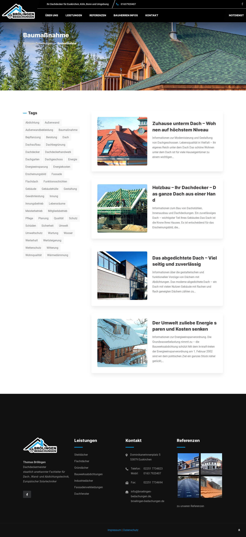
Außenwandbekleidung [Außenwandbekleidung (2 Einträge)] (39, 130)
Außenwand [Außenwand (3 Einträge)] (52, 122)
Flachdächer (81, 461)
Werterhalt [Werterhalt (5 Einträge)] (31, 240)
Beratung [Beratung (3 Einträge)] (51, 137)
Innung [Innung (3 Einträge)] (54, 196)
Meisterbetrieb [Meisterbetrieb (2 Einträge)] (34, 211)
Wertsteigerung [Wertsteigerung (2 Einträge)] (52, 240)
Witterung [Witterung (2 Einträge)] (52, 247)
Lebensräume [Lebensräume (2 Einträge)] (57, 203)
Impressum (114, 530)
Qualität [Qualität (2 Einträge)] (59, 218)
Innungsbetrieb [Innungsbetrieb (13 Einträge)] (34, 203)
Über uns (51, 15)
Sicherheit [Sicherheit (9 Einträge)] (47, 225)
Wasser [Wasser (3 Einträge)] (68, 233)
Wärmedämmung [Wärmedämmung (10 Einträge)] (57, 255)
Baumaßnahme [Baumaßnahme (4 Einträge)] (68, 130)
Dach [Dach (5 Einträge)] (66, 137)
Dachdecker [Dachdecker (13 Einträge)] (32, 152)
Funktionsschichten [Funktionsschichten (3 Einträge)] (55, 181)
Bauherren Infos (126, 15)
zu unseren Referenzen (190, 506)
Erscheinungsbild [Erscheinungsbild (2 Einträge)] (35, 174)
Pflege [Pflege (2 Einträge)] (29, 218)
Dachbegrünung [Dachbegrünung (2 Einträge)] (55, 144)
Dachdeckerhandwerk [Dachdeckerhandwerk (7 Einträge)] (58, 152)
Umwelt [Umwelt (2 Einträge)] (63, 225)
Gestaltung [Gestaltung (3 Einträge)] (70, 188)
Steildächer (81, 454)
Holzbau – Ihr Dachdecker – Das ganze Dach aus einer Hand (184, 194)
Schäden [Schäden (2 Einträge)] (30, 225)
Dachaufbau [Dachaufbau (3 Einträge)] (32, 144)
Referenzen (98, 15)
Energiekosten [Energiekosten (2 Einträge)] (61, 166)
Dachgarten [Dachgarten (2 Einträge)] (32, 159)
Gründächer (81, 467)
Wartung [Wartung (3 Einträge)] (53, 233)
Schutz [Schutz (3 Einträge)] (73, 218)
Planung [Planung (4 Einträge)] (43, 218)
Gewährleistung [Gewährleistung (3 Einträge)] (34, 196)
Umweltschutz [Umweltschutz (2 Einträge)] (34, 233)
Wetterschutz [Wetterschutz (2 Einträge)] (33, 247)
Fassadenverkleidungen (88, 487)
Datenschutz (130, 530)
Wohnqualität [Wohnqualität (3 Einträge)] (33, 255)
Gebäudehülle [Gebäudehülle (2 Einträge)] (50, 188)
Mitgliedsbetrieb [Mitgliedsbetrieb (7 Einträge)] (57, 211)
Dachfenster (81, 493)
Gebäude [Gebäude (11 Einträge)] (30, 188)
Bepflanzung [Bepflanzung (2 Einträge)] (33, 137)
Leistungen (74, 15)
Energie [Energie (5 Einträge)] (72, 159)
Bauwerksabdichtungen (88, 474)
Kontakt (151, 15)
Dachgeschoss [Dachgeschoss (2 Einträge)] (54, 159)
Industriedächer (83, 480)
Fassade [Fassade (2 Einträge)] (57, 174)
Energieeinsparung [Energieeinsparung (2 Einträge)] (36, 166)
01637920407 (128, 4)
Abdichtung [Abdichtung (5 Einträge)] (32, 122)
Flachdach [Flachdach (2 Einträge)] (31, 181)
